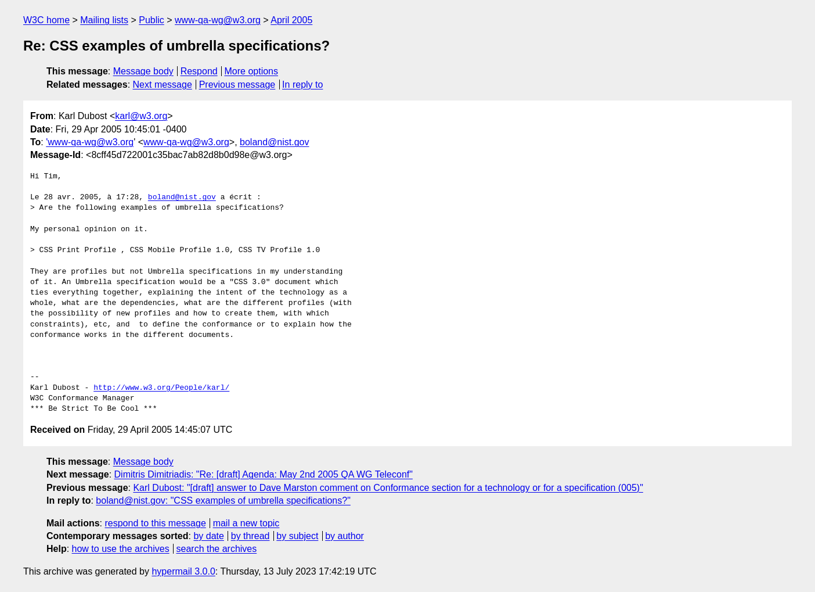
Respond (199, 71)
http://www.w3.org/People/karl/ (161, 388)
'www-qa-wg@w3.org (90, 142)
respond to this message (154, 523)
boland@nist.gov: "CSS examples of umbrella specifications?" (223, 500)
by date (208, 536)
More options (252, 71)
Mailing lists (104, 20)
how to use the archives (121, 549)
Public (151, 20)
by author (344, 536)
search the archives (216, 549)
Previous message (237, 84)
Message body (143, 71)
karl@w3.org (141, 116)
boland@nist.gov (274, 142)
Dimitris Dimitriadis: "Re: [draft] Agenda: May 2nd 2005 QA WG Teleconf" (263, 474)
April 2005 (291, 20)
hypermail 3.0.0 (183, 571)
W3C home (46, 20)
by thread (250, 536)
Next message (162, 84)
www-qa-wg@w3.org (218, 20)
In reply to (302, 84)
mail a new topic (246, 523)
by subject (297, 536)
